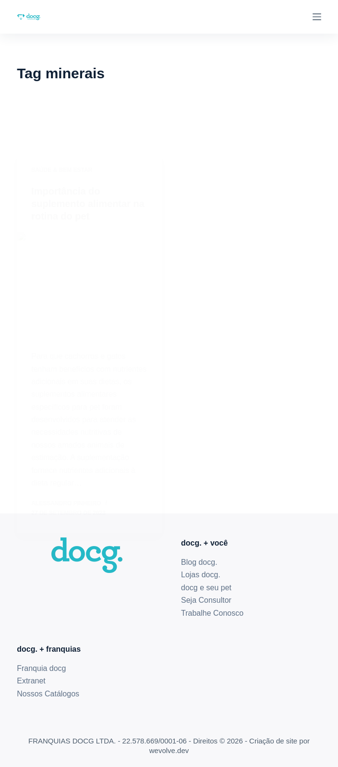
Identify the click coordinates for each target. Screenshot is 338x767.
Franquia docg (41, 668)
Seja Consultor (206, 600)
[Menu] (317, 16)
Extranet (31, 681)
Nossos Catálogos (48, 694)
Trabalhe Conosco (212, 613)
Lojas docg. (200, 575)
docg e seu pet (206, 588)
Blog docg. (199, 562)
